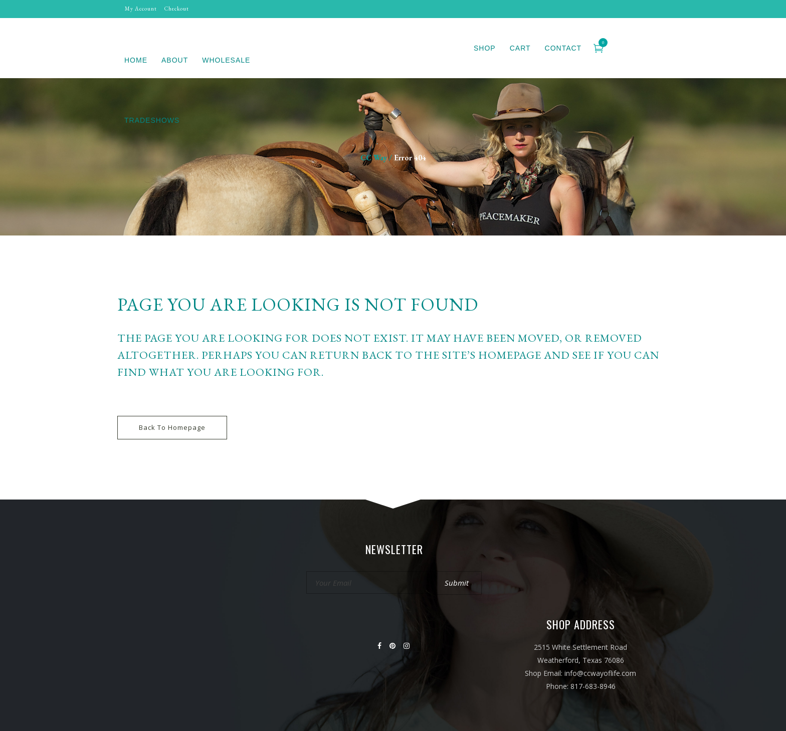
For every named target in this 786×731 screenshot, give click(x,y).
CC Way (373, 157)
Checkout (176, 8)
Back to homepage (172, 427)
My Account (141, 8)
